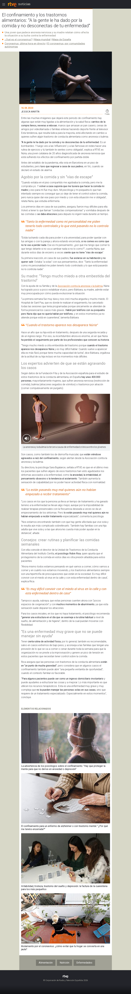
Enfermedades (84, 962)
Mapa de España (61, 39)
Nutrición (64, 962)
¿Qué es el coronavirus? (18, 39)
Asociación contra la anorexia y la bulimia (80, 285)
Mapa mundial (42, 39)
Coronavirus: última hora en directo (25, 43)
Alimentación (46, 962)
